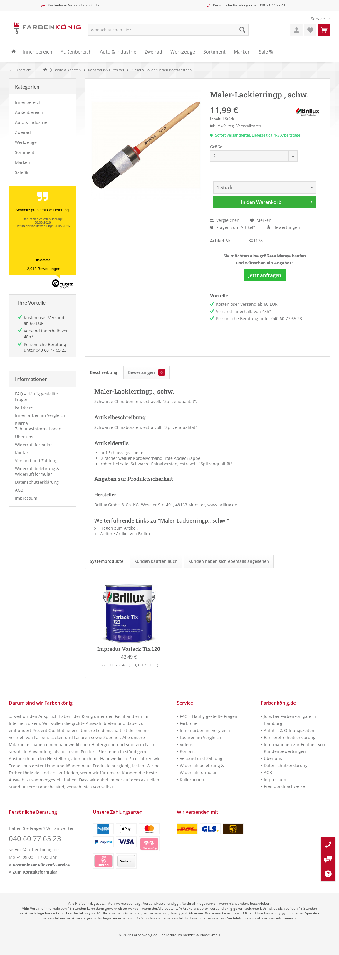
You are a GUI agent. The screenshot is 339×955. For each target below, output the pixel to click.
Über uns (24, 437)
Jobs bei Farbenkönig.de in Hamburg (290, 719)
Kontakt (22, 452)
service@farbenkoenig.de (34, 849)
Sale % (21, 172)
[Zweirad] (153, 52)
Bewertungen (283, 227)
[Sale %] (266, 52)
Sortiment (24, 152)
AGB (19, 490)
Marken (22, 162)
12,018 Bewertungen (42, 269)
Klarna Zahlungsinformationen (38, 426)
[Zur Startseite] (46, 70)
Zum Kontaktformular (35, 872)
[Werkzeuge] (182, 52)
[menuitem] (318, 18)
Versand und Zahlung (36, 460)
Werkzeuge (26, 142)
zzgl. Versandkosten (244, 125)
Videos (186, 744)
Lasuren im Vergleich (200, 737)
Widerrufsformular (33, 444)
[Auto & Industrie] (118, 52)
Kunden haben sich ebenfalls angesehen (228, 561)
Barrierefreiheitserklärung (289, 737)
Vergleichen (224, 220)
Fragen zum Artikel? (232, 227)
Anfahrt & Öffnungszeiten (289, 730)
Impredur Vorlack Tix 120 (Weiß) (128, 649)
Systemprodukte (106, 561)
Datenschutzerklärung (37, 482)
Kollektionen (192, 779)
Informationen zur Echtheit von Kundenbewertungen (294, 748)
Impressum (26, 498)
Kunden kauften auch (155, 561)
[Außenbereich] (76, 52)
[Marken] (242, 52)
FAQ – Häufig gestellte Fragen (36, 396)
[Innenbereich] (37, 52)
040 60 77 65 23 (272, 5)
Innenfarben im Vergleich (40, 415)
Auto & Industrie (31, 122)
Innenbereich (28, 102)
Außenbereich (29, 112)
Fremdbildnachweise (284, 786)
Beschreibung (103, 372)
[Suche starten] (242, 30)
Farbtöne (24, 407)
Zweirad (23, 132)
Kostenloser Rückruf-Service (41, 865)
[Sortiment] (214, 52)
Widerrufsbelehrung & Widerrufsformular (37, 471)
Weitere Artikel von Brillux (122, 533)
